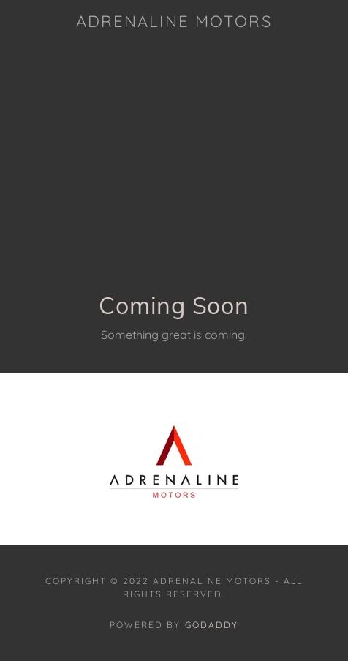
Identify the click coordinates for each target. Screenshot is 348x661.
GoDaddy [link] (211, 624)
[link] (174, 21)
